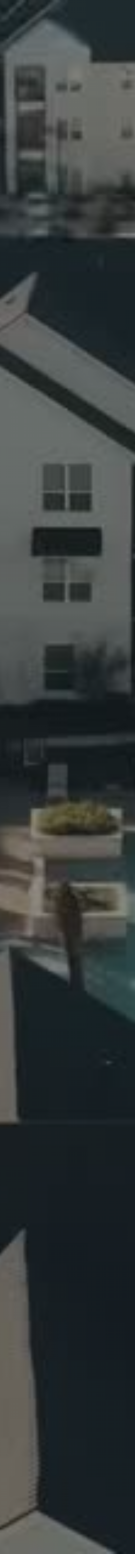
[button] (124, 6)
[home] (23, 5)
